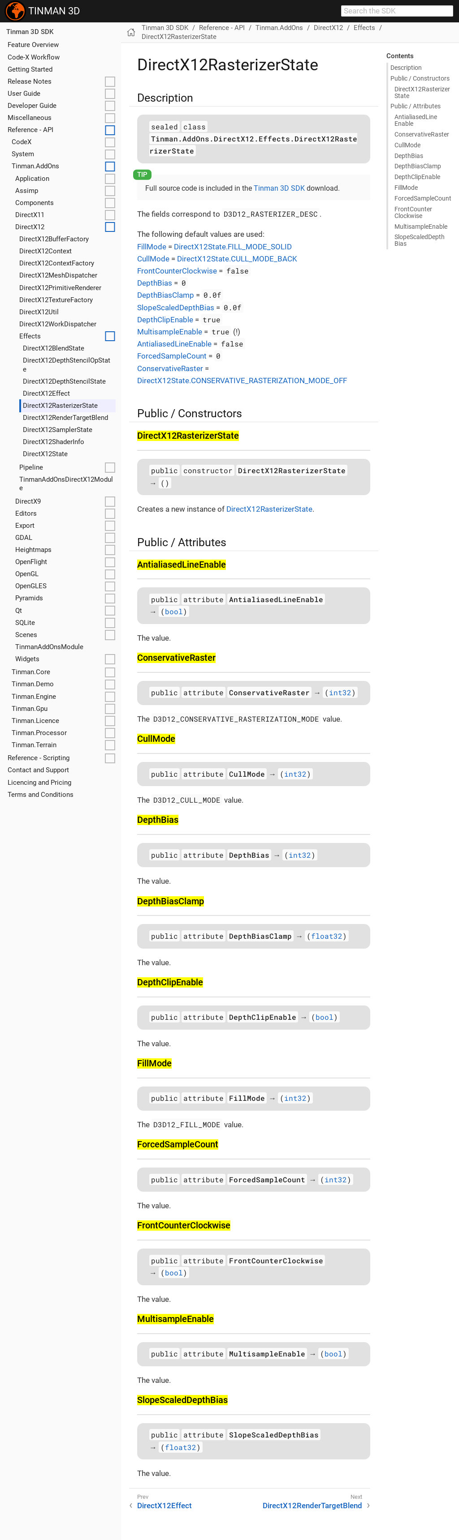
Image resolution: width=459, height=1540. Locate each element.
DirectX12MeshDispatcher (58, 275)
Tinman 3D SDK (29, 32)
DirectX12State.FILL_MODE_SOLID (233, 246)
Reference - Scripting (38, 758)
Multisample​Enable (420, 226)
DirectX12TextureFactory (56, 300)
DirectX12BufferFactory (54, 239)
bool (174, 611)
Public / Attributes (415, 106)
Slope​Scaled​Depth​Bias (419, 240)
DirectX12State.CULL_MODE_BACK (237, 258)
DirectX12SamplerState (57, 430)
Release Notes (30, 81)
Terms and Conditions (41, 795)
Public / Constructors (420, 78)
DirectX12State (45, 454)
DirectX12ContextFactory (56, 263)
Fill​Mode (406, 187)
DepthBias (154, 282)
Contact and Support (38, 770)
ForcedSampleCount (172, 355)
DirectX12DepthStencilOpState (66, 364)
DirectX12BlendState (53, 348)
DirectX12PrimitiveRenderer (60, 288)
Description (406, 67)
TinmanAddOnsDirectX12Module (66, 483)
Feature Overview (33, 45)
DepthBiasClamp (165, 295)
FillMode (151, 246)
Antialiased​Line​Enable (415, 120)
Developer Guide (32, 106)
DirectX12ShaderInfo (53, 442)
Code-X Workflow (34, 57)
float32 (326, 936)
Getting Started (30, 69)
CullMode (153, 258)
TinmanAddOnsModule (49, 647)
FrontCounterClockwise (177, 270)
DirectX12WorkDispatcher (57, 324)
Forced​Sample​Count (422, 198)
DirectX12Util (39, 312)
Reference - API (30, 130)
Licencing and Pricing (39, 783)
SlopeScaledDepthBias (175, 307)
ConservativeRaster (170, 368)
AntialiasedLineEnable (174, 343)
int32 (340, 692)
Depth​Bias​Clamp (417, 166)
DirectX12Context (45, 251)
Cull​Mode (407, 145)
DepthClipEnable (165, 319)
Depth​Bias (408, 155)
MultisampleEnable (169, 331)
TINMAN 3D (42, 11)
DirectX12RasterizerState (60, 406)
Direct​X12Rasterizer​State (422, 92)
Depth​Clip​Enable (417, 176)
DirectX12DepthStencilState (64, 381)
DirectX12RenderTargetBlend (65, 418)
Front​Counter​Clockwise (413, 212)
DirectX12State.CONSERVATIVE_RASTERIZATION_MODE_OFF (242, 380)
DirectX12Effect (46, 393)
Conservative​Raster (421, 134)
